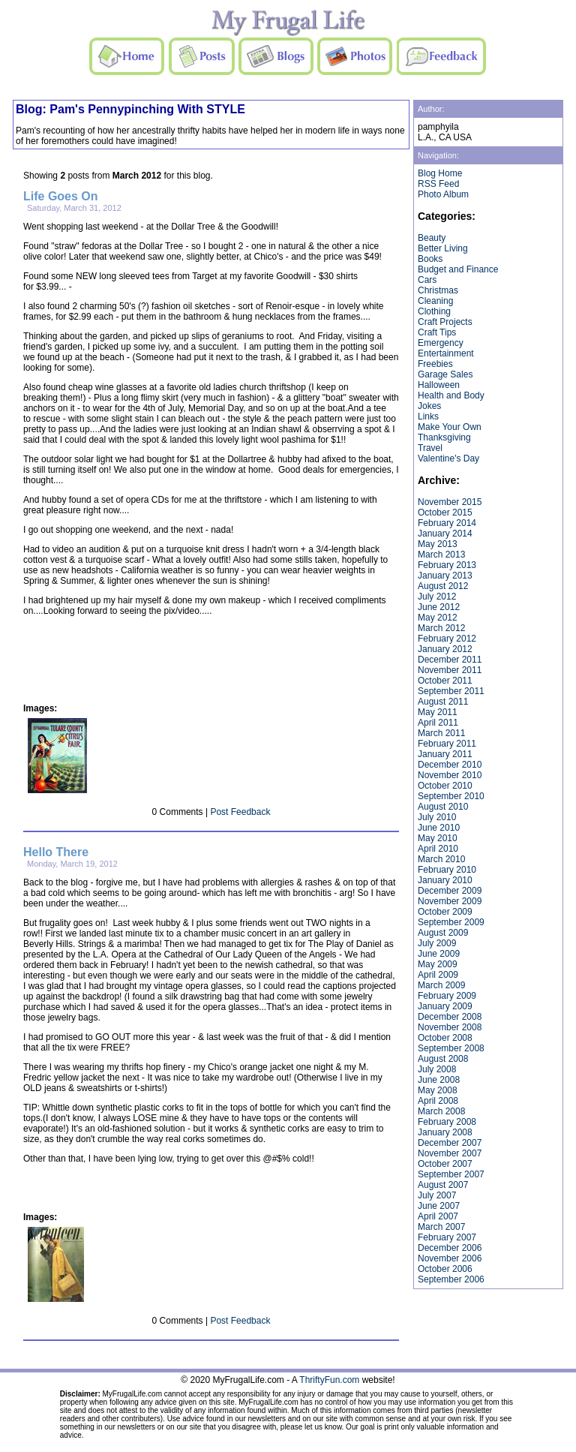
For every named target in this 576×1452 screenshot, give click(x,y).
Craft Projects (445, 322)
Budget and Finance (458, 269)
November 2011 (450, 670)
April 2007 (438, 1216)
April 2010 (438, 848)
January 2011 (445, 754)
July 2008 (437, 1069)
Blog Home (440, 173)
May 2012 (438, 617)
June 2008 (439, 1080)
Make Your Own (450, 427)
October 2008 (445, 1038)
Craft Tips (437, 332)
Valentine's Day (448, 458)
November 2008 (450, 1027)
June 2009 (439, 953)
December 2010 (450, 764)
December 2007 (450, 1143)
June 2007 (439, 1206)
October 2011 (445, 680)
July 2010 (437, 817)
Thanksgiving (444, 437)
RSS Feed (438, 184)
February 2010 (447, 869)
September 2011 (451, 691)
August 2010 (443, 806)
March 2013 (441, 554)
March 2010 (441, 859)
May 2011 (438, 712)
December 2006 (450, 1248)
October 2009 (445, 911)
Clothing (434, 311)
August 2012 (443, 586)
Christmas (438, 290)
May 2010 (438, 838)
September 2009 (451, 922)
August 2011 (443, 701)
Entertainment (446, 353)
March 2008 (441, 1111)
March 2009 (441, 985)
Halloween (439, 385)
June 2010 (439, 827)
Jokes (429, 406)
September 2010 (451, 796)
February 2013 (447, 565)
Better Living (443, 248)
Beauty (432, 238)
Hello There (55, 852)
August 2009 (443, 932)
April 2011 (438, 722)
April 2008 (438, 1101)
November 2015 (450, 502)
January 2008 (445, 1132)
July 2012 (437, 596)
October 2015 (445, 512)
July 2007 (437, 1195)
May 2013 (438, 544)
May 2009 (438, 964)
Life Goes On (60, 196)
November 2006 (450, 1258)
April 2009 (438, 975)
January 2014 (445, 533)
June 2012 (439, 607)
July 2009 (437, 943)
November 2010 (450, 775)
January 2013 (445, 575)
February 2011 (447, 743)
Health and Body (451, 395)
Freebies (435, 364)
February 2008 (447, 1122)
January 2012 (445, 649)
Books (430, 259)
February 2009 (447, 996)
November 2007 (450, 1153)
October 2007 (445, 1164)
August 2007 (443, 1185)
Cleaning (435, 301)
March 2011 (441, 733)
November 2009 (450, 901)
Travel (430, 448)
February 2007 (447, 1237)
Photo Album (443, 194)
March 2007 (441, 1227)
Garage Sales (445, 374)
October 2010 (445, 785)
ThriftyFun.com (329, 1380)
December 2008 (450, 1017)
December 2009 (450, 890)
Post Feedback (240, 812)
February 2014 (447, 523)
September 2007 (451, 1174)
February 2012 (447, 638)
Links (428, 416)
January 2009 (445, 1006)
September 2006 (451, 1279)
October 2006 (445, 1269)
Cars (427, 280)
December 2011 (450, 659)
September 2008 (451, 1048)
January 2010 (445, 880)
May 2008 (438, 1090)
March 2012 (441, 628)
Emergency (441, 343)
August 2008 (443, 1059)
